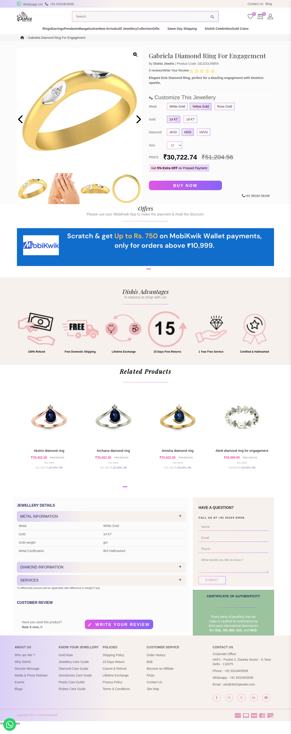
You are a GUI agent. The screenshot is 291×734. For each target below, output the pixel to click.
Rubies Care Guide (72, 697)
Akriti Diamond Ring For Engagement (242, 459)
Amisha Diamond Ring (178, 459)
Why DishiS (23, 670)
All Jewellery (139, 37)
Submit (212, 588)
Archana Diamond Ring (113, 459)
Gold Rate (66, 663)
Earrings (38, 37)
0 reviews (155, 79)
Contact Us (255, 4)
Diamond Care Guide (73, 677)
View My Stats (10, 732)
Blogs (19, 697)
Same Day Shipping (209, 37)
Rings (19, 37)
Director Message (27, 677)
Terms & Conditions (116, 697)
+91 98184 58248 (257, 204)
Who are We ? (25, 663)
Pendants (59, 37)
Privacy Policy (112, 690)
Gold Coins (275, 37)
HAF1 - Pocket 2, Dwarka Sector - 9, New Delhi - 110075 (242, 670)
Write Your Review (176, 79)
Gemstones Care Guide (75, 684)
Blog (269, 4)
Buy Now (185, 194)
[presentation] (21, 128)
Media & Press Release (31, 684)
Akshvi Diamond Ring (49, 459)
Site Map (153, 697)
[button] (142, 296)
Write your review (122, 633)
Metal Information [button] (39, 525)
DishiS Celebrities (245, 37)
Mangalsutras (84, 37)
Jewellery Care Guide (74, 670)
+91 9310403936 (236, 679)
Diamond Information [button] (41, 575)
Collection (164, 37)
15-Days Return (114, 670)
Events (19, 690)
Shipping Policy (113, 663)
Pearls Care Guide (72, 690)
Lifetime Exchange (116, 684)
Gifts (183, 37)
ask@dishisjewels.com (239, 693)
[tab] (101, 524)
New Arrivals (112, 37)
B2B (149, 670)
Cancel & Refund (115, 677)
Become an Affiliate (160, 677)
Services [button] (29, 589)
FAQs (151, 684)
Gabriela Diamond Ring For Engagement (56, 46)
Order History (156, 663)
